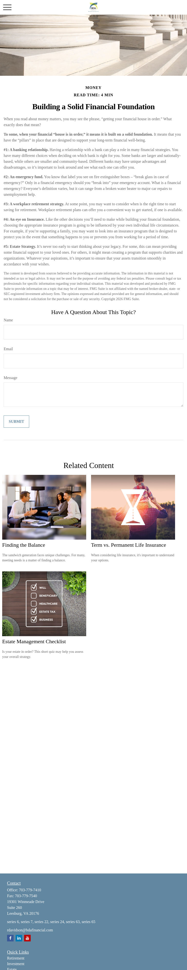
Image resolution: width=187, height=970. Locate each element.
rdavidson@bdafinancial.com (30, 930)
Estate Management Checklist (34, 641)
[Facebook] (10, 938)
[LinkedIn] (19, 938)
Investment (15, 964)
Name (8, 320)
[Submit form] (16, 421)
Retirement (15, 958)
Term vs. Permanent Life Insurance (128, 545)
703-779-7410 (30, 890)
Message (10, 378)
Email (8, 349)
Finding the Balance (23, 545)
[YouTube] (27, 938)
